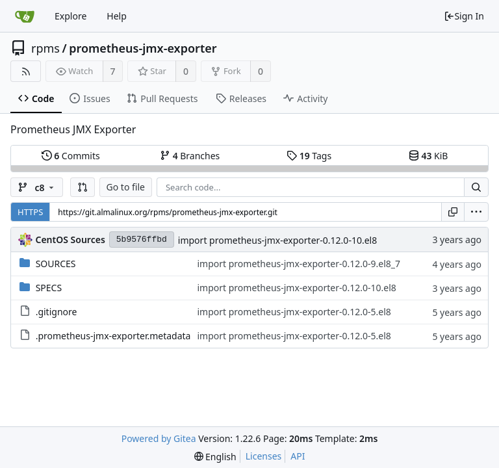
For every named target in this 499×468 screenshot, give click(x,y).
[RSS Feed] (25, 71)
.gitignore (56, 312)
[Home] (24, 16)
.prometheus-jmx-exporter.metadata (113, 336)
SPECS (49, 287)
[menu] (476, 212)
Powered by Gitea (159, 438)
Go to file (126, 187)
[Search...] (476, 187)
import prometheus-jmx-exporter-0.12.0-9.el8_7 (298, 263)
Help (117, 16)
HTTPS (30, 212)
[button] (82, 187)
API (297, 456)
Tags (309, 156)
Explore (70, 16)
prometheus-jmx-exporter (142, 48)
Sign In (464, 16)
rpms (45, 48)
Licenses (264, 456)
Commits (71, 156)
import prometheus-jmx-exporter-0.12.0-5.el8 (293, 312)
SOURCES (56, 263)
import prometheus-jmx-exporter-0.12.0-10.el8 (277, 240)
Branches (190, 156)
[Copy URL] (453, 212)
